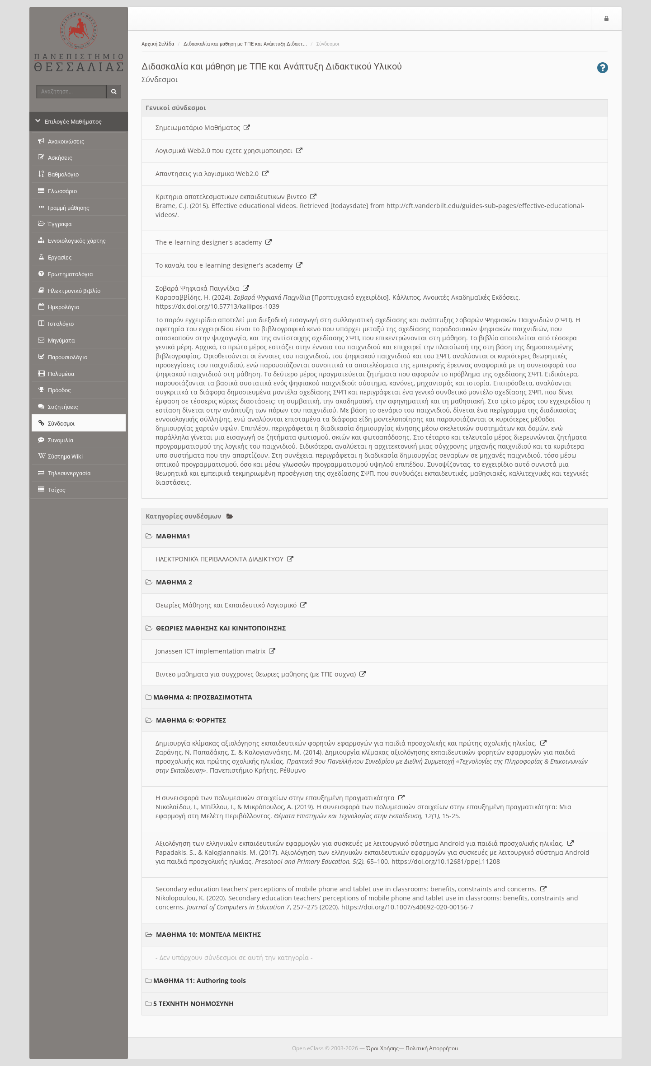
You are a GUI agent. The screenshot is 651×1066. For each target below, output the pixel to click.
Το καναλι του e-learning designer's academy (229, 265)
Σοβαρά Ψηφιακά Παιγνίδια (202, 288)
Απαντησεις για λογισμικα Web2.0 (212, 173)
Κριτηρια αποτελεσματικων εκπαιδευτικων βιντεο (236, 196)
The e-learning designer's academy (214, 242)
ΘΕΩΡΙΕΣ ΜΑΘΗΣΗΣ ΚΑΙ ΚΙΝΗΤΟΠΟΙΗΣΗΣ (221, 628)
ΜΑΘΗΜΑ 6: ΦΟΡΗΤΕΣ (191, 720)
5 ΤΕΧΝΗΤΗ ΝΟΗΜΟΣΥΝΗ (193, 1003)
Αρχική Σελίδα (158, 44)
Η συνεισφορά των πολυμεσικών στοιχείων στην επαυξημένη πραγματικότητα (280, 797)
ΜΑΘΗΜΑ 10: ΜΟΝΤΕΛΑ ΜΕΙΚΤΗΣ (208, 934)
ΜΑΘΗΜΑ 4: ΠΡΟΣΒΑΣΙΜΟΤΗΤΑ (202, 697)
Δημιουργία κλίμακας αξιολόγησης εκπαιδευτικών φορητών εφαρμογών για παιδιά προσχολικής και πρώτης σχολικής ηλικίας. (351, 743)
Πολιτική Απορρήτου (432, 1048)
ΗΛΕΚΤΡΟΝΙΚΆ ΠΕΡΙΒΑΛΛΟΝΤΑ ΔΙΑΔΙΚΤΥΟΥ (224, 559)
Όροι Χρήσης (382, 1048)
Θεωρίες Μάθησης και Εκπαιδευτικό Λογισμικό (231, 605)
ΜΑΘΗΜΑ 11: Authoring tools (199, 980)
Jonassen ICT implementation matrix (215, 651)
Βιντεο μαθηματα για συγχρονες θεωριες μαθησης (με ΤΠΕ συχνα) (261, 674)
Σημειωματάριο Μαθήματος (203, 127)
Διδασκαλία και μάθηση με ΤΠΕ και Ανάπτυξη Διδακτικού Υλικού (272, 66)
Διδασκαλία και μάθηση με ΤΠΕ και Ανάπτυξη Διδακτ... (245, 44)
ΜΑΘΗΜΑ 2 (174, 582)
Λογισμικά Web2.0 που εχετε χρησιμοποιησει (229, 150)
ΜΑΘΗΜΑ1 (173, 536)
